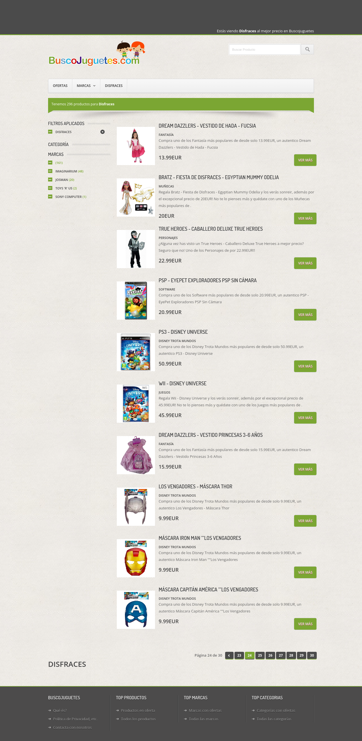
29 (302, 655)
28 (291, 655)
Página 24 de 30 (208, 655)
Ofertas (60, 85)
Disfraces (113, 85)
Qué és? (60, 710)
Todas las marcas (203, 718)
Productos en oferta (138, 710)
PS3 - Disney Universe (183, 332)
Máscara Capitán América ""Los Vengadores (208, 589)
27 (281, 655)
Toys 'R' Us (66, 188)
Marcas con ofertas (205, 710)
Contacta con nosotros (72, 727)
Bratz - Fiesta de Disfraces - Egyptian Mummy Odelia (219, 177)
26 (270, 655)
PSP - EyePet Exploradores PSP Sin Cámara (208, 280)
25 (260, 655)
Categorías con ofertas (276, 710)
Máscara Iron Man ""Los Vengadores (200, 538)
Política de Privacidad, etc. (75, 718)
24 (250, 655)
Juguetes (97, 53)
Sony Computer (70, 197)
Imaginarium (69, 171)
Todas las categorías (274, 718)
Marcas (84, 85)
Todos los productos (138, 718)
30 (312, 655)
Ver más (305, 160)
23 (239, 655)
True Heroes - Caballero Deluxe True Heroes (211, 229)
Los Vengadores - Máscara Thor (195, 486)
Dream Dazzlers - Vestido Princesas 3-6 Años (211, 435)
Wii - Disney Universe (182, 383)
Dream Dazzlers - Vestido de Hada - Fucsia (207, 126)
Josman (64, 180)
